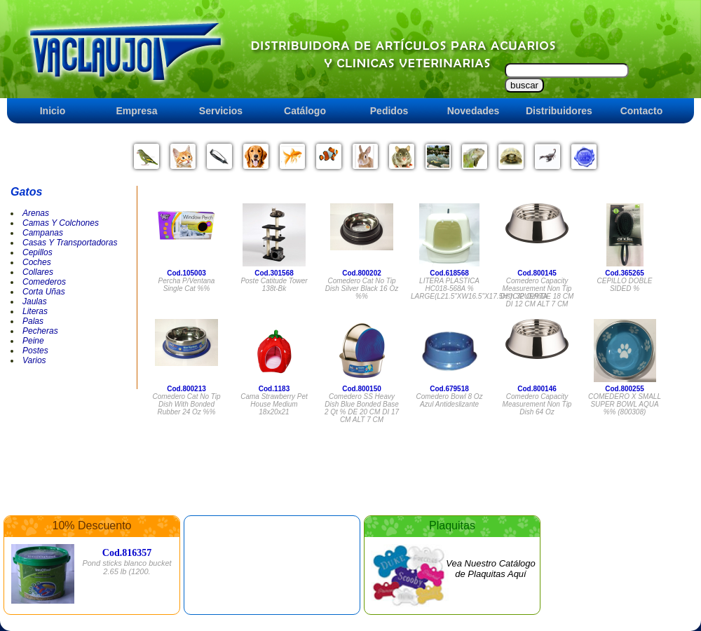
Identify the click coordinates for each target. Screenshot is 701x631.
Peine (33, 341)
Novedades (473, 110)
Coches (36, 262)
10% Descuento (92, 525)
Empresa (136, 110)
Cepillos (37, 252)
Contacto (641, 110)
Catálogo (305, 110)
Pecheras (40, 331)
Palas (32, 321)
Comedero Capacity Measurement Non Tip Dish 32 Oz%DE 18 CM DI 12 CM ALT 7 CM (537, 292)
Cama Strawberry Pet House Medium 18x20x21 (274, 404)
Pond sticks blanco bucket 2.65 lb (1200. (126, 567)
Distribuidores (559, 110)
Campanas (42, 233)
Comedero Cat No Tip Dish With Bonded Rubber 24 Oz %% (186, 404)
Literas (35, 311)
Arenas (35, 213)
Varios (34, 360)
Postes (35, 350)
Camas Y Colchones (60, 223)
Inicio (53, 110)
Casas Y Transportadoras (69, 242)
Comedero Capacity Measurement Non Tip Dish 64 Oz (537, 404)
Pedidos (389, 110)
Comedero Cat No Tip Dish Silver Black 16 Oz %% (361, 288)
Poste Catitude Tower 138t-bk (273, 284)
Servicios (221, 110)
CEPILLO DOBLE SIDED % (625, 284)
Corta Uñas (43, 292)
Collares (37, 272)
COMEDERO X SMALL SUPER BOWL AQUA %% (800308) (624, 404)
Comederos (44, 282)
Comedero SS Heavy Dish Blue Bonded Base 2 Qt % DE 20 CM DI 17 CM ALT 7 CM (362, 408)
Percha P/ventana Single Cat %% (186, 284)
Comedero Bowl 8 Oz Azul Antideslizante (449, 400)
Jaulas (34, 301)
